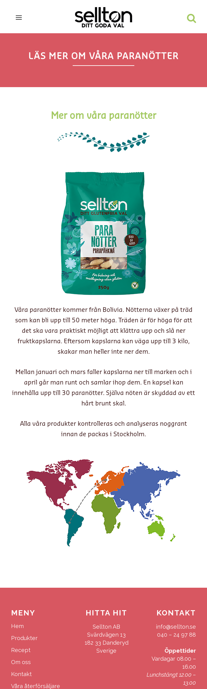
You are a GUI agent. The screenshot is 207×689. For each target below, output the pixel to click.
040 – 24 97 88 (176, 634)
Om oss (21, 662)
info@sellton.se (176, 626)
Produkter (24, 638)
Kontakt (21, 674)
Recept (20, 650)
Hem (17, 626)
